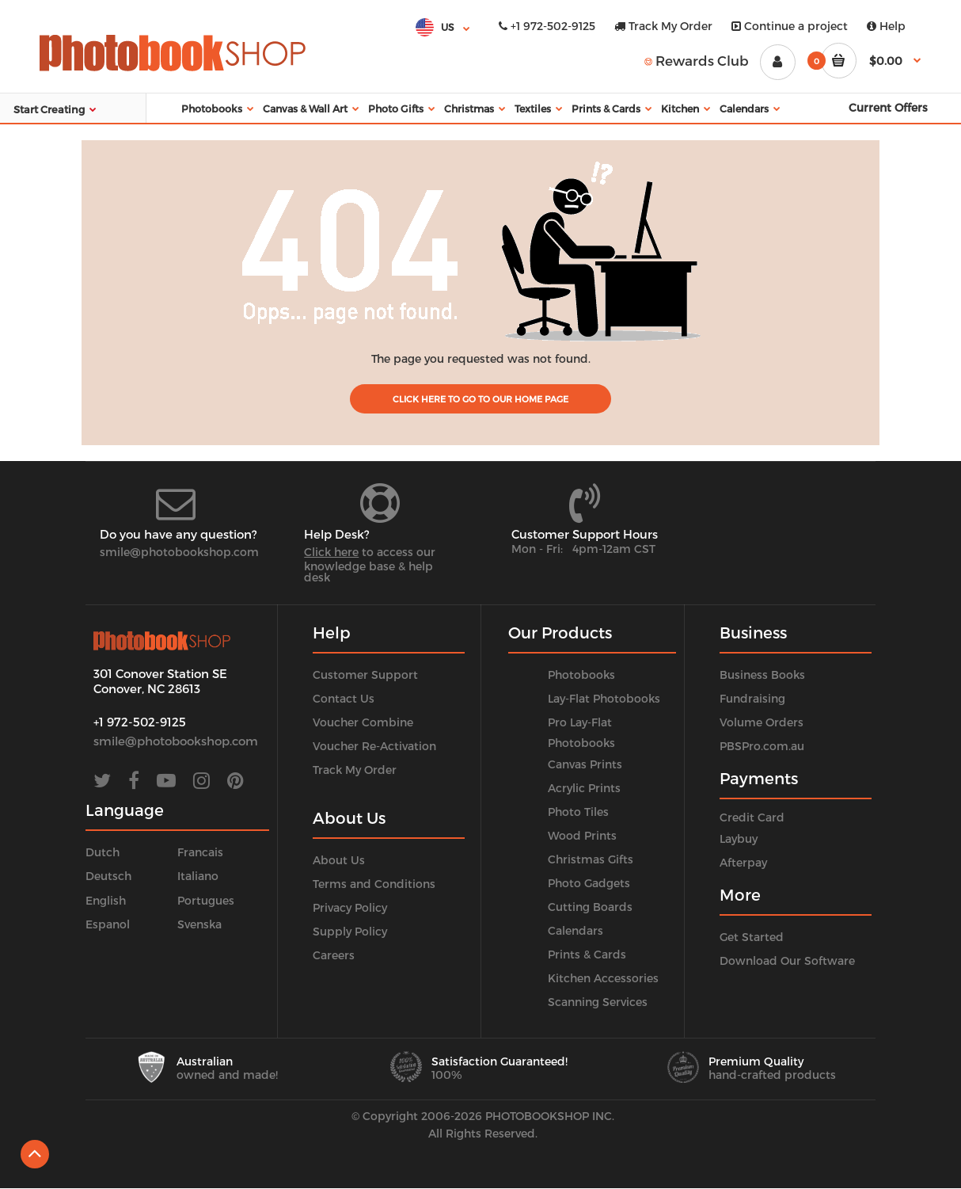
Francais (200, 852)
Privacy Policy (350, 907)
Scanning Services (598, 1001)
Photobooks (581, 674)
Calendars (575, 930)
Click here (331, 551)
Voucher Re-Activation (374, 746)
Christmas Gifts (590, 859)
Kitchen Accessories (603, 978)
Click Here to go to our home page (480, 399)
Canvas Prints (585, 764)
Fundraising (752, 698)
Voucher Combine (363, 722)
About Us (339, 860)
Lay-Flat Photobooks (604, 698)
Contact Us (343, 698)
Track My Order (663, 25)
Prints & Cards (587, 954)
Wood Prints (582, 835)
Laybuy (739, 838)
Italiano (197, 875)
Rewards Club (696, 60)
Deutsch (108, 875)
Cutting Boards (590, 906)
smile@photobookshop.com (179, 551)
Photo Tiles (578, 811)
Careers (334, 955)
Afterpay (743, 862)
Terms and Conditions (374, 883)
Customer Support (365, 674)
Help (886, 25)
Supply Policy (350, 931)
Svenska (199, 924)
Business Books (762, 674)
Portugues (205, 900)
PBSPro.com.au (762, 746)
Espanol (107, 924)
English (105, 900)
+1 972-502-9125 (547, 25)
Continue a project (789, 25)
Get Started (752, 936)
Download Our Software (787, 960)
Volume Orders (761, 722)
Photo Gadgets (589, 883)
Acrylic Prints (584, 788)
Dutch (102, 852)
